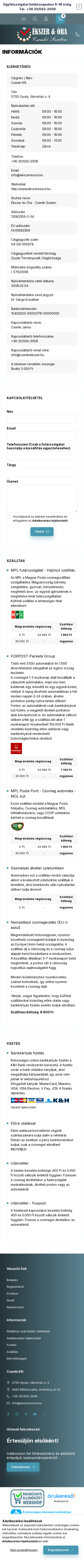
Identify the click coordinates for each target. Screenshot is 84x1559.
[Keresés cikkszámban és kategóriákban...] (34, 19)
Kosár (11, 1300)
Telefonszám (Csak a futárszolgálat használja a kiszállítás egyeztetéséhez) (38, 446)
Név (10, 411)
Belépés (12, 1280)
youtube (34, 1414)
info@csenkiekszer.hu (27, 355)
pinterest (26, 1414)
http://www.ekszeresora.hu (31, 189)
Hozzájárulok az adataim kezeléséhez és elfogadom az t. (41, 518)
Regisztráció (15, 1286)
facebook (8, 1414)
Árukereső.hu (61, 1501)
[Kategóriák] (23, 19)
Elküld (39, 531)
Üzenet (12, 481)
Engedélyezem (58, 1550)
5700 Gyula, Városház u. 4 (30, 1382)
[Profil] (46, 19)
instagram (17, 1414)
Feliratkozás (20, 1467)
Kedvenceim (15, 1307)
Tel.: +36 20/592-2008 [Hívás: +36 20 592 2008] (37, 9)
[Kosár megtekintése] (60, 19)
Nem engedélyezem (24, 1550)
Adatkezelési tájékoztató (24, 1338)
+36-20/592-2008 (77, 34)
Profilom (12, 1293)
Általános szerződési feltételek (28, 1331)
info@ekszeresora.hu (27, 175)
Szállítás (12, 1352)
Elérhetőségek (17, 1358)
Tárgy (11, 465)
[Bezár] (79, 6)
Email (11, 428)
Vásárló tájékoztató (23, 1107)
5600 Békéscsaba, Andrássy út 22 (36, 1389)
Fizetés (12, 1345)
